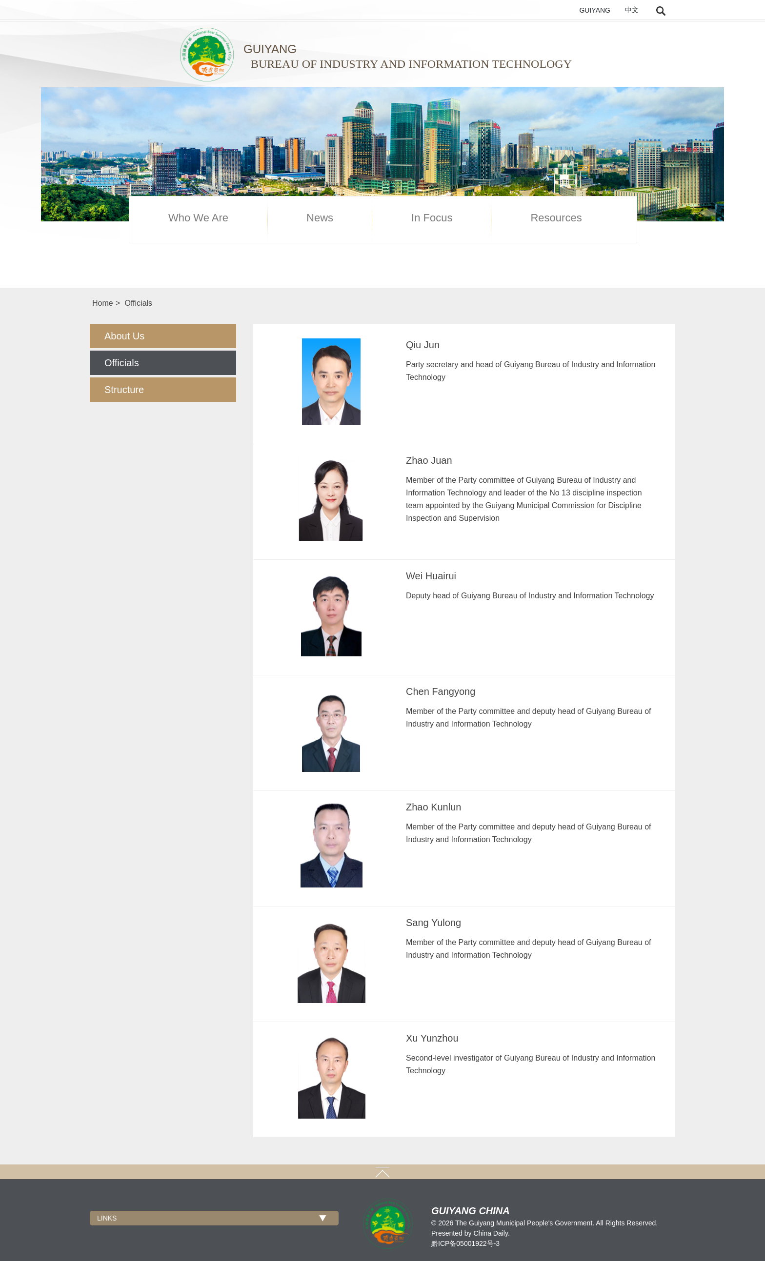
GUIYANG (594, 10)
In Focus (431, 218)
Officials (138, 303)
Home (102, 303)
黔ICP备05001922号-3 (465, 1243)
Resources (556, 218)
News (319, 218)
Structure (124, 389)
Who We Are (198, 218)
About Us (124, 336)
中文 (632, 10)
